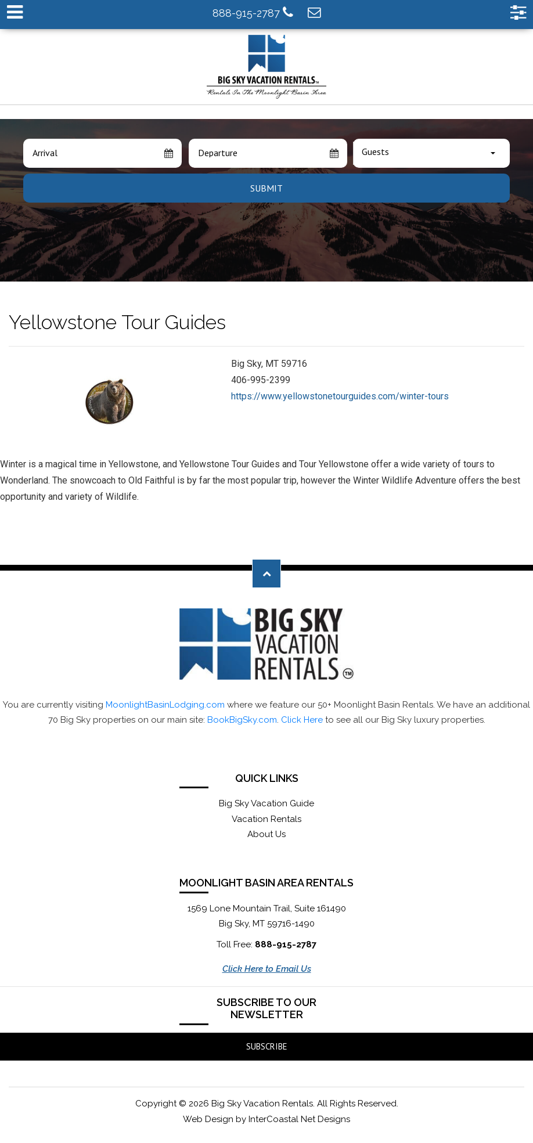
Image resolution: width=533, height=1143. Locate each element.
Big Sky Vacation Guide (266, 803)
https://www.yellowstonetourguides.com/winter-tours (340, 396)
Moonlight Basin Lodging (267, 67)
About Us (266, 834)
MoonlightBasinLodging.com (165, 704)
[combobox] (431, 153)
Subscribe (266, 1046)
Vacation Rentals (266, 819)
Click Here (302, 720)
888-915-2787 (253, 12)
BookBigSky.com (242, 720)
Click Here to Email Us (266, 969)
